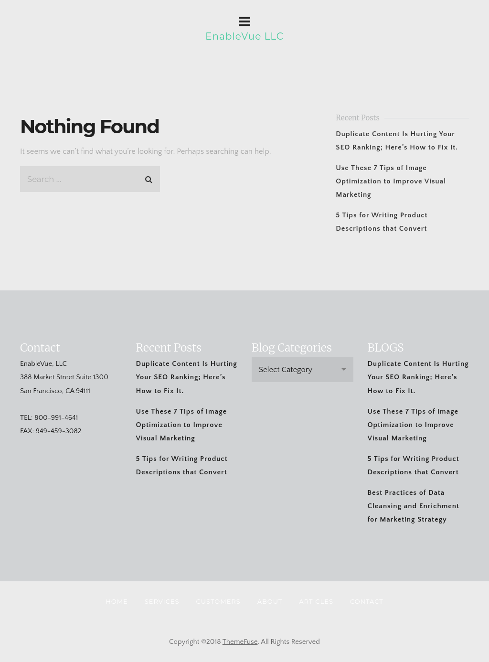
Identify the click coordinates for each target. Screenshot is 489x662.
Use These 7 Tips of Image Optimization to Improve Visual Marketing (391, 181)
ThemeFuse (240, 642)
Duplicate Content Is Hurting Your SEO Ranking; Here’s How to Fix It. (186, 377)
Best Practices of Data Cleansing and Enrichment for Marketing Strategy (413, 506)
